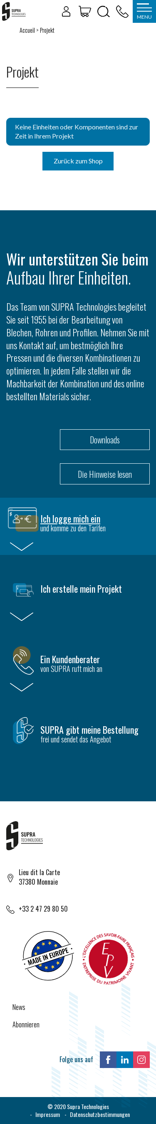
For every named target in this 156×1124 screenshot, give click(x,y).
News (18, 1007)
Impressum (47, 1114)
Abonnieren (26, 1024)
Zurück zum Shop (78, 161)
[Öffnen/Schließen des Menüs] (144, 11)
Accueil (27, 30)
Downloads (105, 439)
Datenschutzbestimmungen (100, 1114)
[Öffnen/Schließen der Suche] (103, 11)
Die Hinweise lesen (105, 474)
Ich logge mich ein (70, 518)
